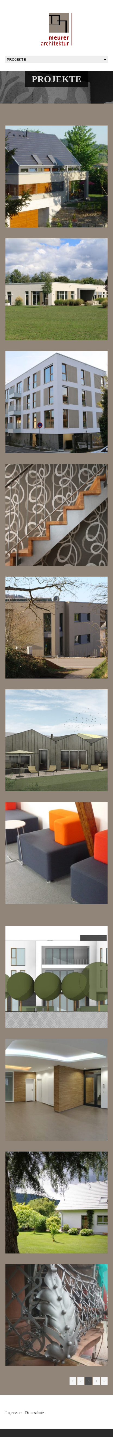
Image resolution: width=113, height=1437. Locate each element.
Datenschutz (34, 1413)
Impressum (13, 1413)
